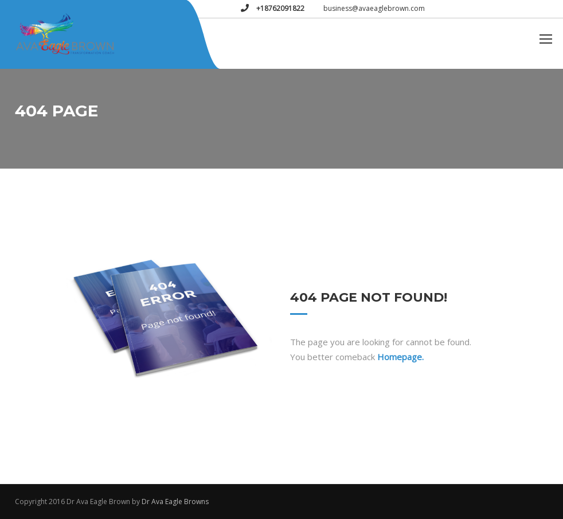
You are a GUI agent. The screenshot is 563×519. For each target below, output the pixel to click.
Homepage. (400, 356)
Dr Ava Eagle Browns (175, 501)
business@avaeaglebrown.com (374, 8)
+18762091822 (279, 8)
